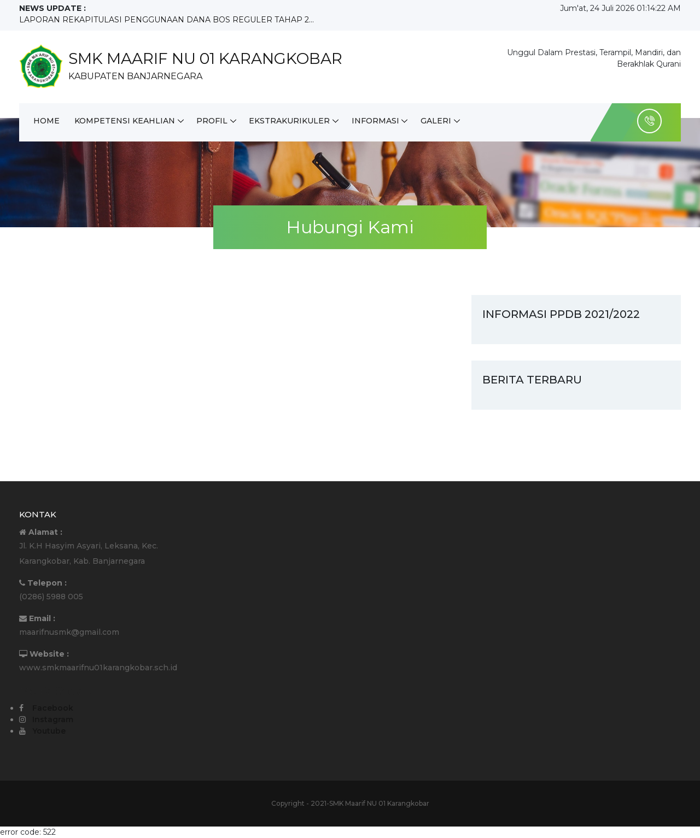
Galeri (438, 121)
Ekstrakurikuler (290, 121)
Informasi (377, 121)
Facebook (52, 708)
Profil (213, 121)
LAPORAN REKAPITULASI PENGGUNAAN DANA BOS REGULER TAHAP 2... (166, 20)
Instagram (52, 719)
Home (46, 121)
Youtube (49, 731)
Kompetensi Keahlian (125, 121)
